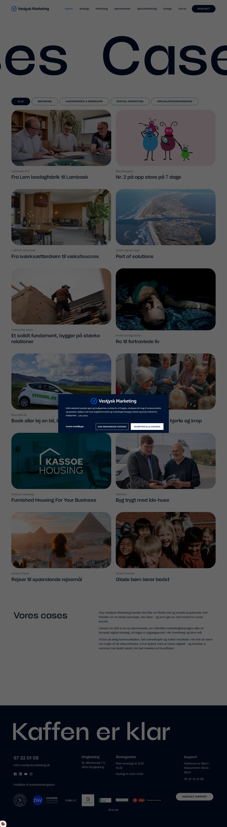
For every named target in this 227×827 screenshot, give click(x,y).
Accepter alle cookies (147, 426)
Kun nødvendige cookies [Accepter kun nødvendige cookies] (112, 426)
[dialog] (113, 413)
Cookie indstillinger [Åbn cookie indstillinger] (75, 426)
